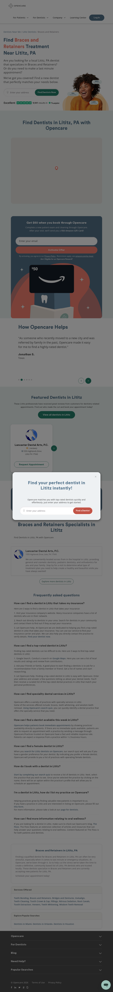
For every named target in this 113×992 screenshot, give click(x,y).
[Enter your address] (49, 511)
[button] (82, 510)
